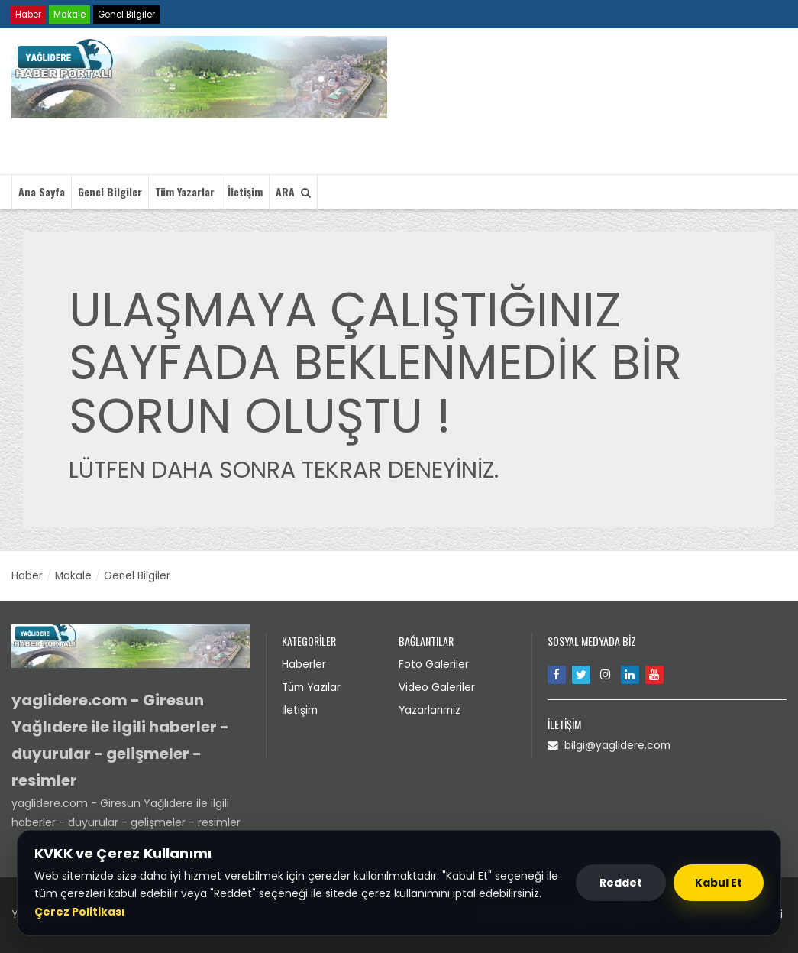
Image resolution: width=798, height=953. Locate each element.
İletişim (245, 191)
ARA (293, 191)
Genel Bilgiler (130, 14)
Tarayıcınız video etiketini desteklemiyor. (525, 104)
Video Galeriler (437, 685)
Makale (72, 14)
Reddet (620, 882)
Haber (29, 14)
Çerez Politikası (79, 911)
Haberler (304, 663)
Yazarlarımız (431, 707)
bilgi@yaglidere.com (610, 744)
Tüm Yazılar (313, 685)
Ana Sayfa (41, 191)
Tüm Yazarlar (185, 191)
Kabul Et (718, 882)
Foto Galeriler (434, 663)
